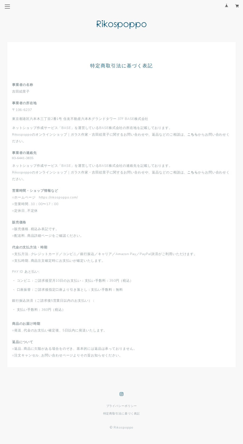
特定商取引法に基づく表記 (121, 413)
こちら (192, 134)
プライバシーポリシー (121, 406)
